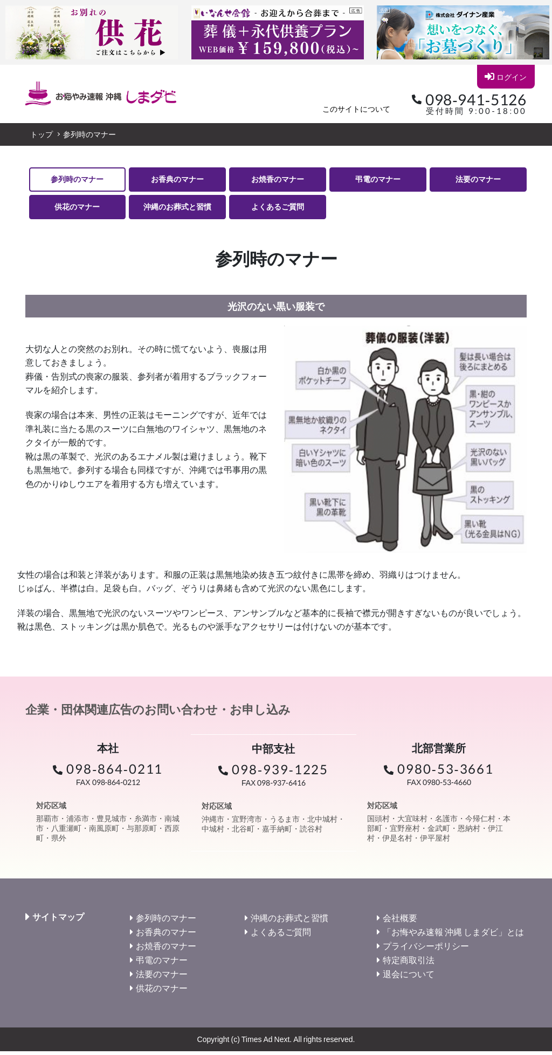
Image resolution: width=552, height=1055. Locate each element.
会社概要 (400, 921)
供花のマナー (77, 209)
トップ (41, 134)
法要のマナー (478, 180)
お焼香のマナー (277, 180)
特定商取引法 (408, 963)
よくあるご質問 (277, 209)
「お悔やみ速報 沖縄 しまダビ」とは (453, 935)
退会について (408, 977)
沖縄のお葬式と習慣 (177, 209)
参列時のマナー (77, 180)
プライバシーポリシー (426, 949)
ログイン (506, 76)
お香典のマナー (177, 180)
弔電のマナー (378, 180)
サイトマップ (58, 920)
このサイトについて (356, 108)
